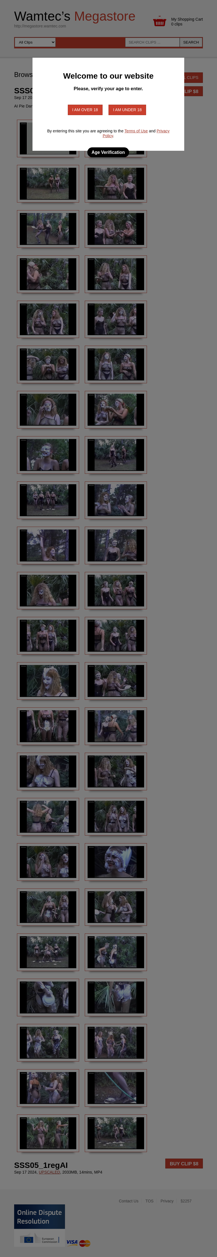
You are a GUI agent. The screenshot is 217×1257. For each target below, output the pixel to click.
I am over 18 (85, 109)
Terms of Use (136, 131)
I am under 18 (127, 109)
